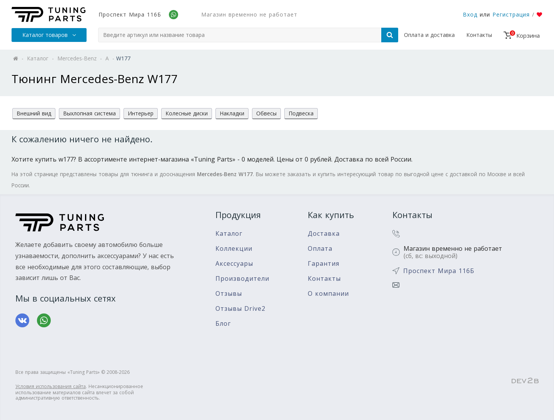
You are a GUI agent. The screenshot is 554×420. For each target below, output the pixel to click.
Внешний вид (34, 113)
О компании (328, 293)
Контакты (479, 34)
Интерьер (141, 113)
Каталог (228, 233)
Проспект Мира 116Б (129, 14)
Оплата (320, 248)
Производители (242, 278)
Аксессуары (234, 263)
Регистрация (511, 14)
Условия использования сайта (50, 386)
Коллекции (233, 248)
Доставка (324, 233)
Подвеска (301, 113)
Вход (470, 14)
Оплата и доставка (429, 34)
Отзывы (228, 293)
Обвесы (266, 113)
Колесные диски (186, 113)
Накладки (232, 113)
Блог (223, 323)
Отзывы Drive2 (240, 308)
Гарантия (323, 263)
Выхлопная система (89, 113)
